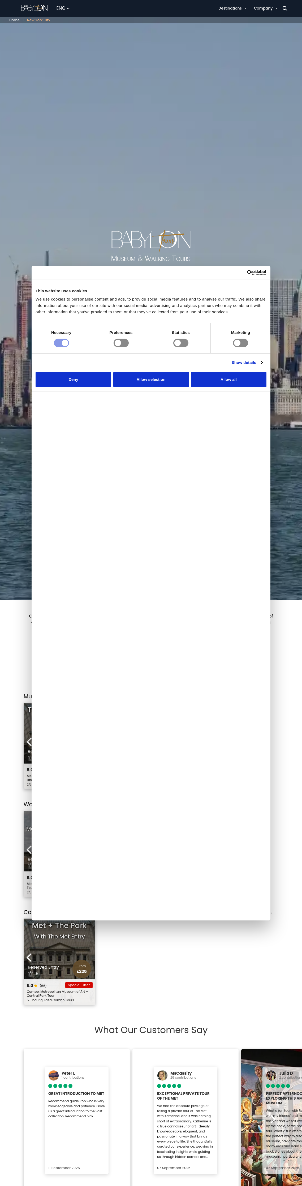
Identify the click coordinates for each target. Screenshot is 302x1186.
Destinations (232, 8)
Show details (244, 395)
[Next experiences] (272, 742)
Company (266, 8)
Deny (73, 412)
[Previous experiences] (30, 742)
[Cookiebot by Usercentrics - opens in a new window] (243, 304)
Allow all (229, 412)
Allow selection (150, 412)
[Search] (284, 8)
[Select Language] (63, 8)
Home (14, 20)
